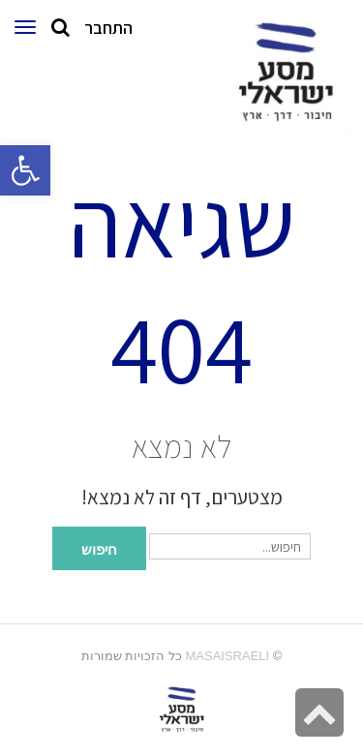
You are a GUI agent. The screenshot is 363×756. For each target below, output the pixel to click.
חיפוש (99, 548)
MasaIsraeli (227, 656)
